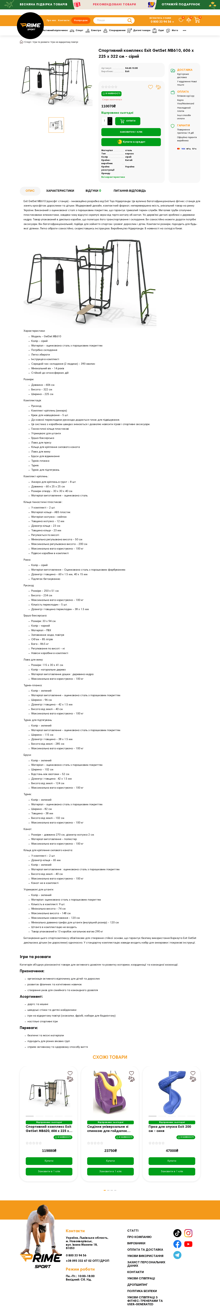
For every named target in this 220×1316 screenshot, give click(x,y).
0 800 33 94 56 (161, 22)
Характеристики (60, 192)
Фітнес (49, 32)
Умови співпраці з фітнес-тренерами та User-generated (145, 1301)
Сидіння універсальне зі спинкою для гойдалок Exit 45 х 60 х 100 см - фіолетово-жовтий (107, 1131)
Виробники (136, 1243)
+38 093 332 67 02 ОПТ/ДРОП (87, 1261)
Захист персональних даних (146, 1264)
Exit (127, 73)
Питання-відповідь (130, 192)
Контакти (63, 21)
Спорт (99, 32)
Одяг (183, 32)
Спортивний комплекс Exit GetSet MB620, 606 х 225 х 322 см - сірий (48, 1131)
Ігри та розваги (41, 44)
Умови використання (145, 1256)
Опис (30, 192)
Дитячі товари (163, 32)
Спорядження (138, 32)
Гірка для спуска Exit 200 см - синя (170, 1131)
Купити (49, 1163)
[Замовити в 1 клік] (131, 134)
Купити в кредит (131, 143)
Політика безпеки (142, 1291)
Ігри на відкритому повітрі (64, 44)
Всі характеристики (113, 179)
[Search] (114, 21)
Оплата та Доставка (145, 1249)
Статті (132, 1230)
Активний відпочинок (74, 32)
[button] (101, 1192)
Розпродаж (81, 21)
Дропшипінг (137, 1284)
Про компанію (139, 1237)
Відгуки (94, 193)
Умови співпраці (141, 1278)
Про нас (51, 21)
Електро (117, 32)
